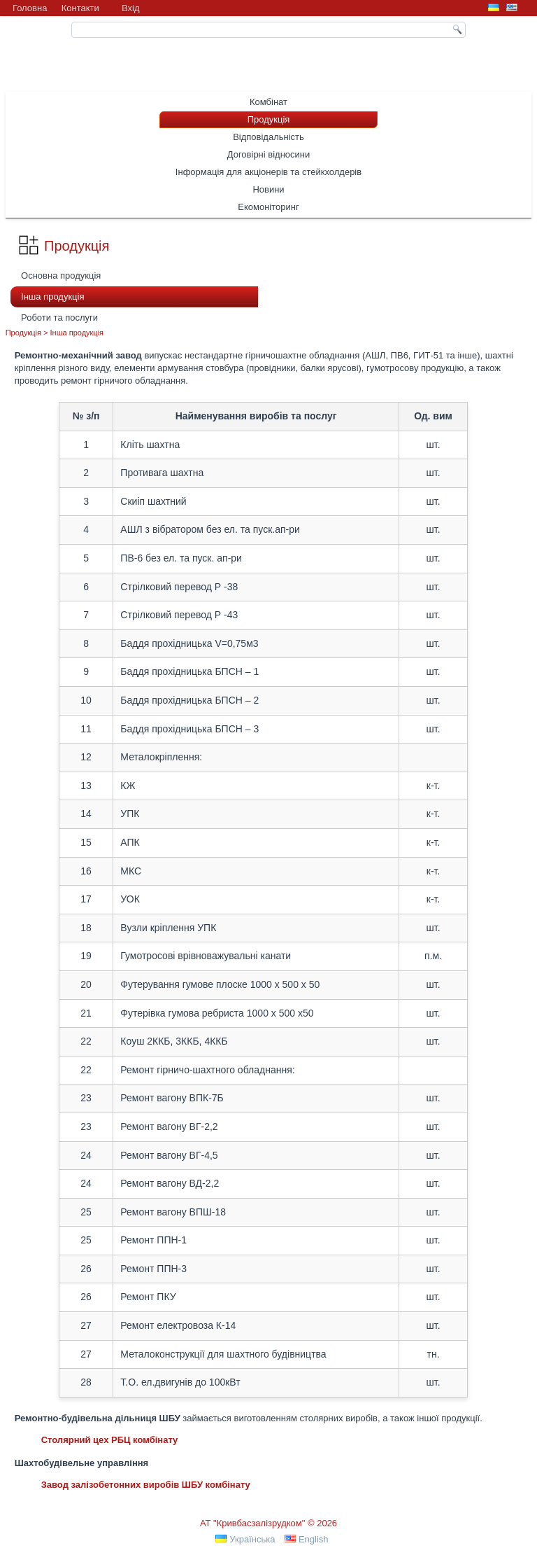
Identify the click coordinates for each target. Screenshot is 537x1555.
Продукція (269, 119)
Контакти (80, 8)
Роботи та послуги (59, 317)
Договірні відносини (268, 154)
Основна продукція (61, 275)
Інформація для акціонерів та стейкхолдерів (268, 172)
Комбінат (268, 102)
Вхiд (131, 8)
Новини (268, 189)
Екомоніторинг (268, 207)
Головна (30, 8)
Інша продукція (52, 296)
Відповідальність (268, 137)
